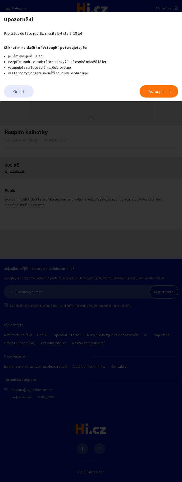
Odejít (18, 91)
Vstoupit (156, 91)
